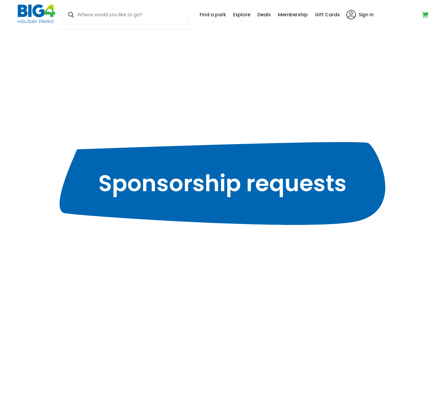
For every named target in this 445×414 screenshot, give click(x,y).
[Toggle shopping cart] (425, 14)
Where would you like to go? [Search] (109, 14)
